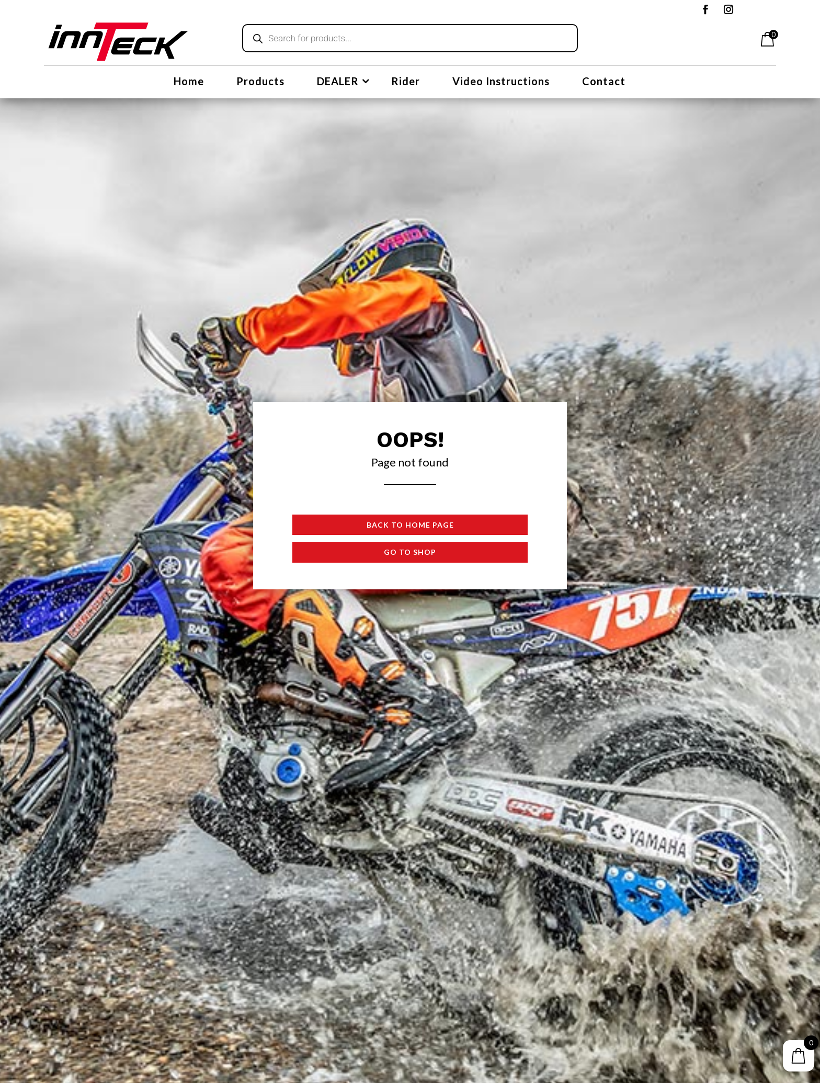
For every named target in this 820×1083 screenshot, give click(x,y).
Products (260, 82)
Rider (405, 82)
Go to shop (410, 552)
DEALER (338, 82)
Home (189, 82)
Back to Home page (410, 524)
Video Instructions (501, 82)
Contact (603, 82)
